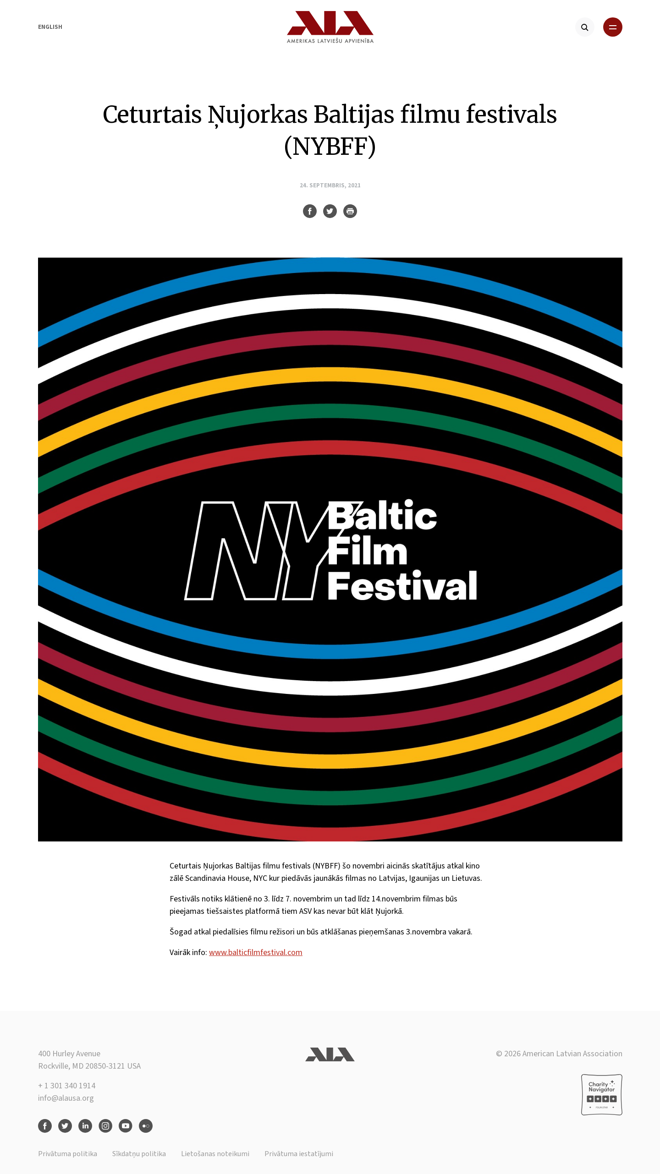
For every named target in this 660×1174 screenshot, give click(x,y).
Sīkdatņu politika (139, 1154)
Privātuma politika (67, 1154)
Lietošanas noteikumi (215, 1154)
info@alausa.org (66, 1098)
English (50, 27)
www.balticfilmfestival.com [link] (255, 952)
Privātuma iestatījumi (298, 1154)
